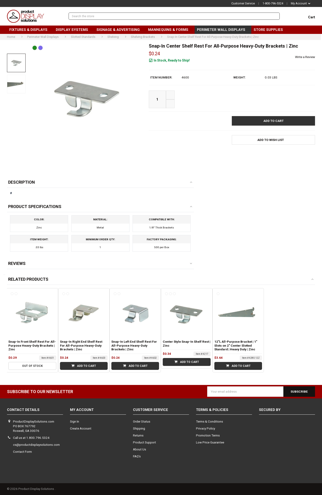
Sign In (74, 421)
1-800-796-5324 (272, 3)
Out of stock (32, 366)
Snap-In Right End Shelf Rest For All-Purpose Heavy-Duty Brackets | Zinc (81, 345)
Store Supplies (270, 30)
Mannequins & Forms (170, 30)
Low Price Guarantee (210, 442)
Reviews (17, 263)
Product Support (144, 442)
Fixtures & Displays (30, 30)
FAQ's (137, 456)
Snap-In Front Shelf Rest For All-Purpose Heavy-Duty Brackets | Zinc (32, 345)
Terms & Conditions (209, 421)
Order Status (141, 421)
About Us (139, 449)
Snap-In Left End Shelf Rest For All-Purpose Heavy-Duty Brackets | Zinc (134, 345)
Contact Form (22, 451)
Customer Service (243, 3)
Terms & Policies (212, 410)
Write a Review (305, 57)
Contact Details (23, 410)
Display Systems (74, 30)
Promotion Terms (208, 435)
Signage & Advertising (119, 30)
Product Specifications (34, 206)
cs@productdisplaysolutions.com (36, 444)
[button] (273, 140)
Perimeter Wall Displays (223, 30)
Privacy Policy (205, 428)
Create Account (80, 428)
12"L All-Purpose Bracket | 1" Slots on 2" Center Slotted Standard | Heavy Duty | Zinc (235, 345)
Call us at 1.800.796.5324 (31, 438)
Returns (138, 435)
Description (21, 182)
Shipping (139, 428)
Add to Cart (83, 366)
